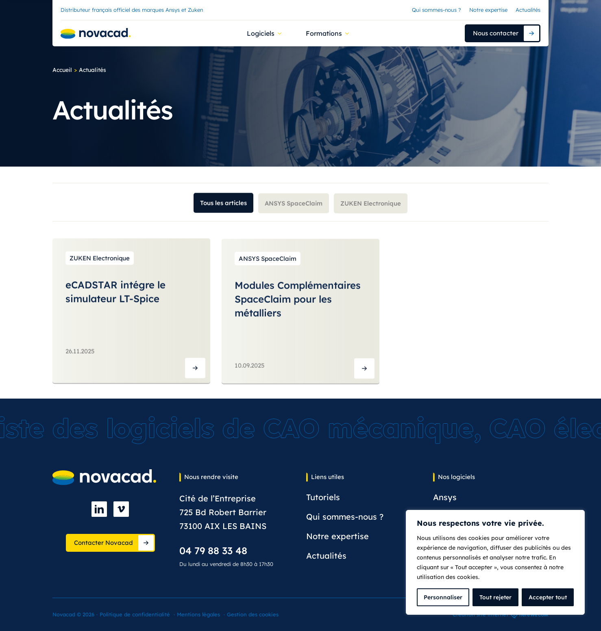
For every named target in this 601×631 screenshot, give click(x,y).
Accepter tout (548, 597)
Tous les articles (223, 205)
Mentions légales (198, 614)
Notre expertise (488, 10)
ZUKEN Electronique (370, 206)
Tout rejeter (495, 597)
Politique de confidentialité (135, 614)
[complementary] (495, 562)
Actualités (528, 10)
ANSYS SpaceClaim (293, 206)
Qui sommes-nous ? (436, 10)
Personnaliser (443, 597)
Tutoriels (323, 497)
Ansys (445, 497)
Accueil (62, 70)
